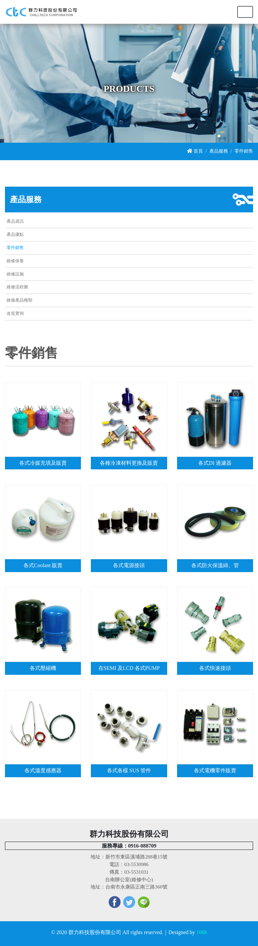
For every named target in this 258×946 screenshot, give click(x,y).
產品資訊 (15, 221)
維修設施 (15, 274)
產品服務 (218, 151)
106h (201, 932)
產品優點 (15, 234)
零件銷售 (15, 247)
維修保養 (15, 261)
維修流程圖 (17, 287)
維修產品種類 (19, 300)
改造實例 (15, 313)
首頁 (195, 151)
